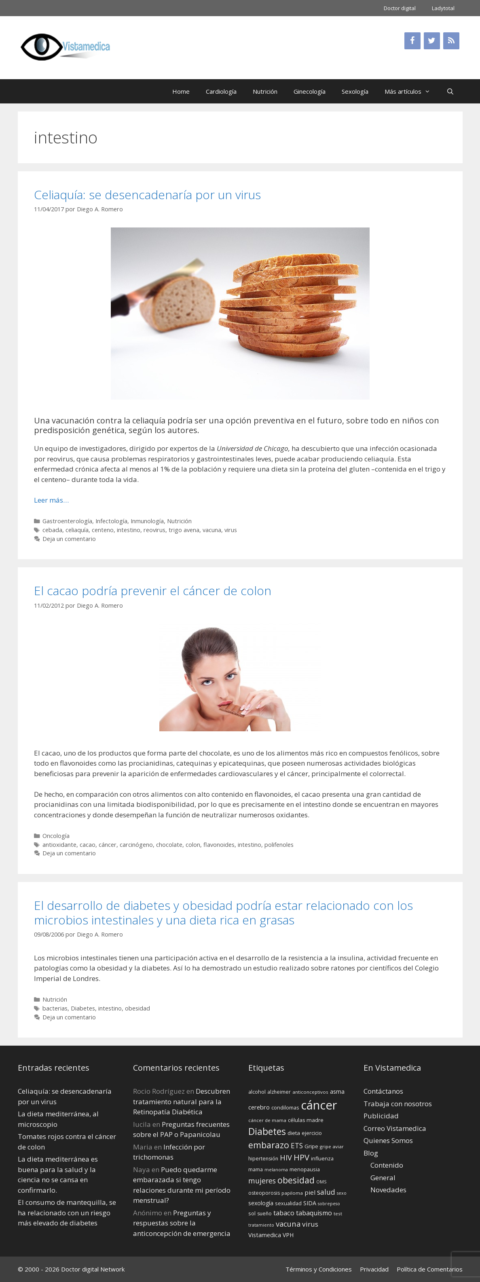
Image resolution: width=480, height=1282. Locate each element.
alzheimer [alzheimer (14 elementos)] (279, 1091)
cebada (52, 530)
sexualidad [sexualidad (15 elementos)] (288, 1203)
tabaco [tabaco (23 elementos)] (283, 1212)
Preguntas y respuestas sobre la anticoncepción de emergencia (181, 1223)
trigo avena (184, 530)
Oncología (56, 836)
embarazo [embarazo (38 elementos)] (268, 1145)
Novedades (388, 1189)
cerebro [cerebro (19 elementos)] (259, 1107)
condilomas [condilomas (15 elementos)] (285, 1107)
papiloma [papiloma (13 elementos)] (292, 1193)
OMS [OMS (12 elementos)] (321, 1182)
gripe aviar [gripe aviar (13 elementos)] (332, 1146)
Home (181, 91)
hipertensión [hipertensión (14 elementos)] (263, 1158)
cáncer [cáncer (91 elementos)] (319, 1105)
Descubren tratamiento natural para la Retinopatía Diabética (181, 1101)
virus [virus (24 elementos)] (310, 1224)
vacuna (212, 530)
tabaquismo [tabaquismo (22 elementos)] (314, 1212)
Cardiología (221, 91)
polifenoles (279, 844)
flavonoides (219, 844)
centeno (103, 530)
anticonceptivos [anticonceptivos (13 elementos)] (310, 1092)
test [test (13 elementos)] (338, 1213)
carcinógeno (136, 844)
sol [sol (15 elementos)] (252, 1213)
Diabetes (83, 1008)
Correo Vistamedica (395, 1128)
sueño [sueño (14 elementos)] (264, 1213)
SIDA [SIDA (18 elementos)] (309, 1203)
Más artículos (411, 91)
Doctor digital (400, 8)
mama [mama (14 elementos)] (255, 1169)
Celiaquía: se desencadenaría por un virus (147, 194)
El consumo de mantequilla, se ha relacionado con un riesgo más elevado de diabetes (67, 1212)
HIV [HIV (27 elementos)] (286, 1157)
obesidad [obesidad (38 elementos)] (296, 1180)
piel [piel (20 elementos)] (309, 1192)
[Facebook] (412, 40)
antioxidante (59, 844)
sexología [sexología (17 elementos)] (260, 1203)
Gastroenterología (67, 521)
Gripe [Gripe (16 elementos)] (311, 1146)
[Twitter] (432, 40)
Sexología (355, 91)
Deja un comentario (69, 539)
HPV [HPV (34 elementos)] (301, 1157)
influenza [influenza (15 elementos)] (322, 1158)
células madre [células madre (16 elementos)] (306, 1120)
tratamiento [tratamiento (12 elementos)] (261, 1225)
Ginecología (310, 91)
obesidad (137, 1008)
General (382, 1177)
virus (230, 530)
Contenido (386, 1165)
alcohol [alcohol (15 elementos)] (257, 1091)
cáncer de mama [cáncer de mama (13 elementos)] (267, 1120)
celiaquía (77, 530)
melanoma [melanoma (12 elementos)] (276, 1170)
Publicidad (381, 1115)
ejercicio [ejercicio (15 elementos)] (312, 1133)
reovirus (154, 530)
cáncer (107, 844)
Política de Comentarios (430, 1269)
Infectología (111, 521)
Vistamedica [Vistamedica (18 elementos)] (264, 1235)
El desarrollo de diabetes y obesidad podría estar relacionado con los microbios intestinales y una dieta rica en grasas (223, 912)
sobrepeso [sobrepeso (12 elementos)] (329, 1203)
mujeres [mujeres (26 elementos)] (262, 1180)
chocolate (169, 844)
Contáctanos (383, 1091)
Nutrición (265, 91)
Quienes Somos (388, 1140)
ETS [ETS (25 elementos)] (297, 1145)
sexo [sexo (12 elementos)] (342, 1193)
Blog (371, 1153)
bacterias (55, 1008)
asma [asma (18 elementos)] (337, 1091)
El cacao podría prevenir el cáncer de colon (152, 590)
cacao (87, 844)
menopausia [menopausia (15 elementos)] (305, 1169)
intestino (128, 530)
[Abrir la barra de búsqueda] (450, 91)
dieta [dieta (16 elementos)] (294, 1133)
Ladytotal (443, 8)
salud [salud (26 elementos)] (326, 1192)
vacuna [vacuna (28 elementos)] (288, 1224)
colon (193, 844)
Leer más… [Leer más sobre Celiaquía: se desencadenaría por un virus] (51, 500)
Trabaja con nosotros (398, 1103)
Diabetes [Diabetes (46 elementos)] (267, 1131)
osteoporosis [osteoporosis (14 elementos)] (264, 1192)
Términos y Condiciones (318, 1269)
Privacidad (374, 1269)
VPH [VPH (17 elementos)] (288, 1235)
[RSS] (451, 40)
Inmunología (147, 521)
